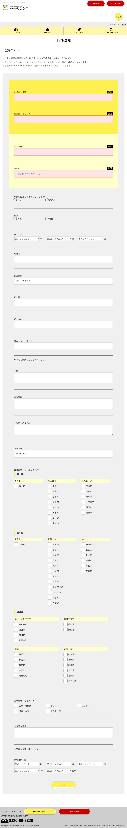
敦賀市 (71, 654)
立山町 (55, 496)
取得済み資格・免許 (23, 422)
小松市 (89, 565)
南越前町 (23, 675)
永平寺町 (23, 640)
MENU (119, 16)
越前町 (22, 654)
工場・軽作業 (25, 705)
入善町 (55, 512)
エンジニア (87, 705)
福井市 (22, 634)
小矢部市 (90, 501)
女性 (51, 218)
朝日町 (55, 517)
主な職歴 (18, 396)
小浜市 (71, 670)
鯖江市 (22, 659)
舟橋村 (55, 486)
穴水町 (55, 560)
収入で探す (79, 30)
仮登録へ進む (40, 811)
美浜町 (71, 659)
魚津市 (55, 507)
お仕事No (18, 448)
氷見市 (89, 491)
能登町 (55, 555)
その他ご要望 (20, 725)
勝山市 (71, 624)
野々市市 (90, 544)
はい (19, 199)
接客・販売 (24, 710)
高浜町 (71, 675)
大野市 (71, 629)
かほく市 (56, 592)
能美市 (89, 560)
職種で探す (47, 30)
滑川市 (55, 501)
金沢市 (22, 544)
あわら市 (23, 624)
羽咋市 (55, 581)
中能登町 (56, 576)
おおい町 (72, 680)
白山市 (89, 549)
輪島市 (55, 549)
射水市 (89, 496)
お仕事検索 (74, 811)
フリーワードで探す (111, 30)
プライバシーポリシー (11, 811)
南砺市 (89, 512)
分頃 (74, 770)
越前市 (22, 665)
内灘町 (55, 602)
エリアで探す (15, 30)
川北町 (89, 555)
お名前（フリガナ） (23, 113)
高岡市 (89, 486)
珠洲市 (55, 544)
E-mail (17, 168)
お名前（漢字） (21, 92)
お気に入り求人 (115, 3)
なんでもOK (56, 710)
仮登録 (96, 3)
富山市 (22, 486)
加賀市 (89, 571)
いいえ (52, 199)
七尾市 (55, 571)
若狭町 (71, 665)
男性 (19, 218)
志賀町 (55, 565)
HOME (112, 24)
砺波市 (89, 507)
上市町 (55, 491)
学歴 (16, 370)
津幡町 (55, 597)
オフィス (55, 705)
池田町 (22, 670)
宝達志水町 (57, 586)
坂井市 (22, 629)
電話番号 (18, 146)
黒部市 (55, 523)
